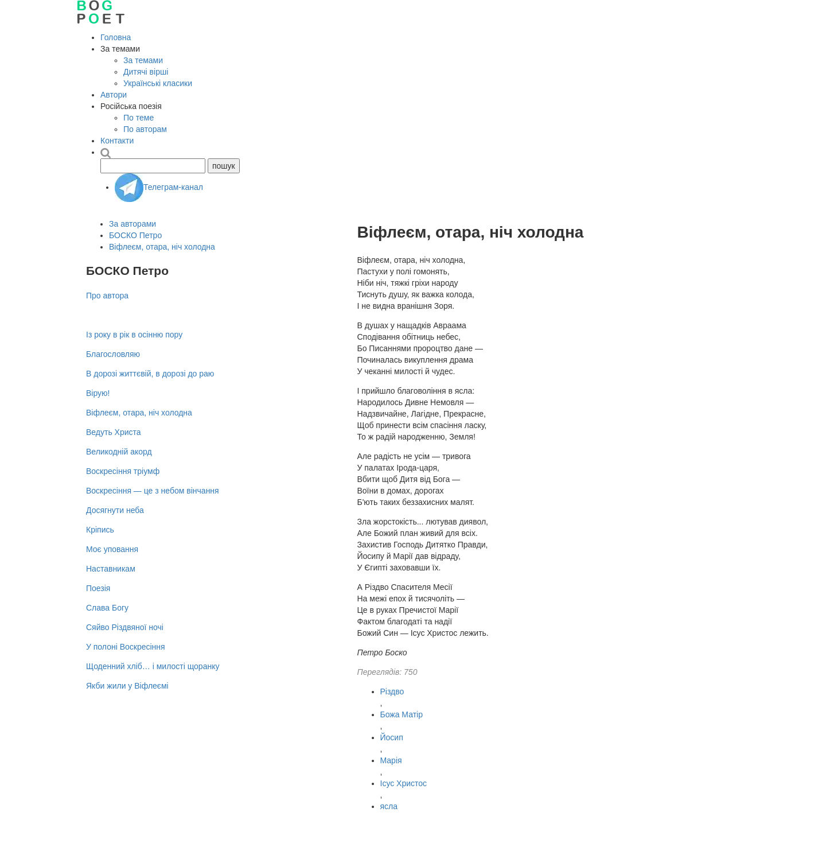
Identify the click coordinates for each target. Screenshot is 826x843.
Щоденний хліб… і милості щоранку (152, 666)
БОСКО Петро (135, 235)
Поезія (98, 588)
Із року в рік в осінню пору (134, 334)
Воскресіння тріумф (122, 471)
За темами (143, 60)
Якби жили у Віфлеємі (127, 685)
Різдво (392, 691)
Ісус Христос (403, 783)
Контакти (117, 140)
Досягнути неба (115, 510)
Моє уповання (112, 549)
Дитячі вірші (145, 71)
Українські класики (157, 83)
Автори (113, 94)
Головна (115, 37)
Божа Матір (401, 714)
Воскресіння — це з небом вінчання (152, 490)
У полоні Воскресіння (125, 646)
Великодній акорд (119, 451)
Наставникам (110, 568)
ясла (389, 806)
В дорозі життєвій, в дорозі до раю (150, 373)
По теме (138, 117)
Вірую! (98, 393)
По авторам (145, 129)
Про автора (107, 295)
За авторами (132, 223)
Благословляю (113, 354)
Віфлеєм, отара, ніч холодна (162, 246)
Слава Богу (107, 607)
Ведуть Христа (113, 432)
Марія (391, 760)
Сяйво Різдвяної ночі (124, 627)
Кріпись (100, 529)
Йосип (391, 737)
